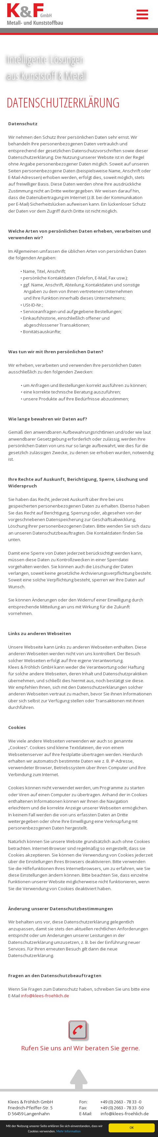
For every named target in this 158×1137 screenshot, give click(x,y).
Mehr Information (68, 1131)
